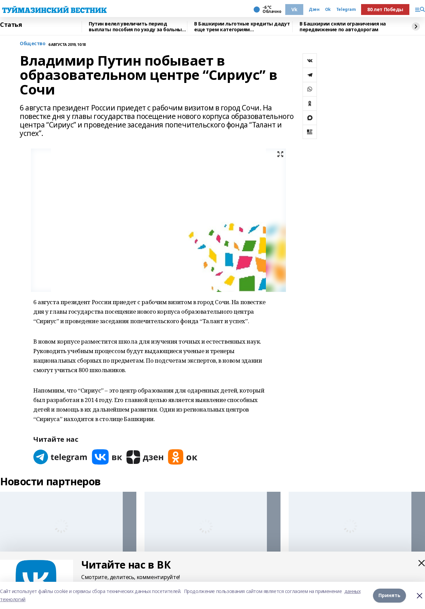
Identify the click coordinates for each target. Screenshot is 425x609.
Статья (11, 25)
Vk (294, 9)
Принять (389, 595)
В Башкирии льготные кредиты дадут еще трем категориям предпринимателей (242, 26)
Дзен (314, 9)
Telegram (346, 9)
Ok (328, 9)
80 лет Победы (385, 9)
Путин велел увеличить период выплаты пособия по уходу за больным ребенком (137, 26)
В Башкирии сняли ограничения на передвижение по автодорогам (343, 26)
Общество (33, 44)
